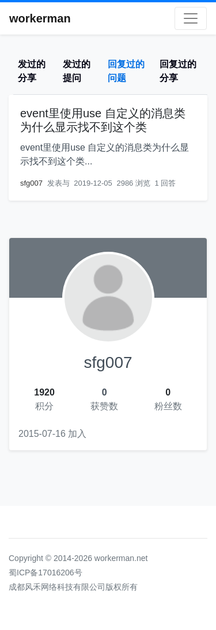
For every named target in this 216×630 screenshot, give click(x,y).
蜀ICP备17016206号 (45, 572)
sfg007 (31, 183)
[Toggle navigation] (191, 18)
